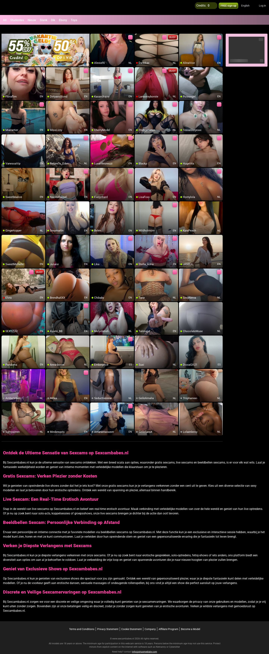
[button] (248, 7)
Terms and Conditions (81, 622)
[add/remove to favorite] (93, 30)
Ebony (63, 20)
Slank (43, 20)
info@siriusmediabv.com (144, 645)
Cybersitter (174, 640)
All (5, 20)
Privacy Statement (107, 622)
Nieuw (32, 20)
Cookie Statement (131, 622)
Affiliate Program (168, 622)
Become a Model (190, 622)
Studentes (17, 20)
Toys (74, 20)
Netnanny (161, 640)
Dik (53, 20)
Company (150, 622)
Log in (262, 7)
